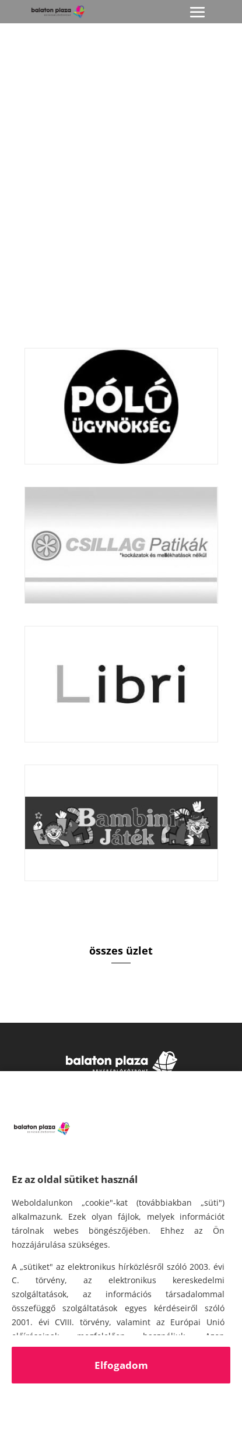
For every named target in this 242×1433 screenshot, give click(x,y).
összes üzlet (121, 950)
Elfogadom (121, 1365)
